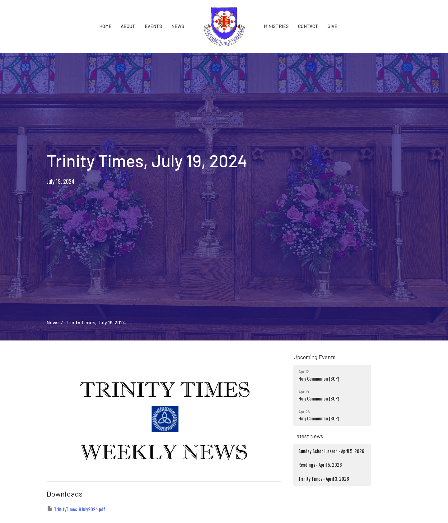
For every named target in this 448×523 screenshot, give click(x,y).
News (177, 26)
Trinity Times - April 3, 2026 (323, 478)
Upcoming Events (314, 357)
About (128, 26)
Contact (308, 26)
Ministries (276, 26)
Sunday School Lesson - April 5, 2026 (331, 450)
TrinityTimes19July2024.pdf (76, 509)
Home (105, 26)
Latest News (308, 436)
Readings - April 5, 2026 (320, 464)
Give (332, 26)
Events (153, 26)
